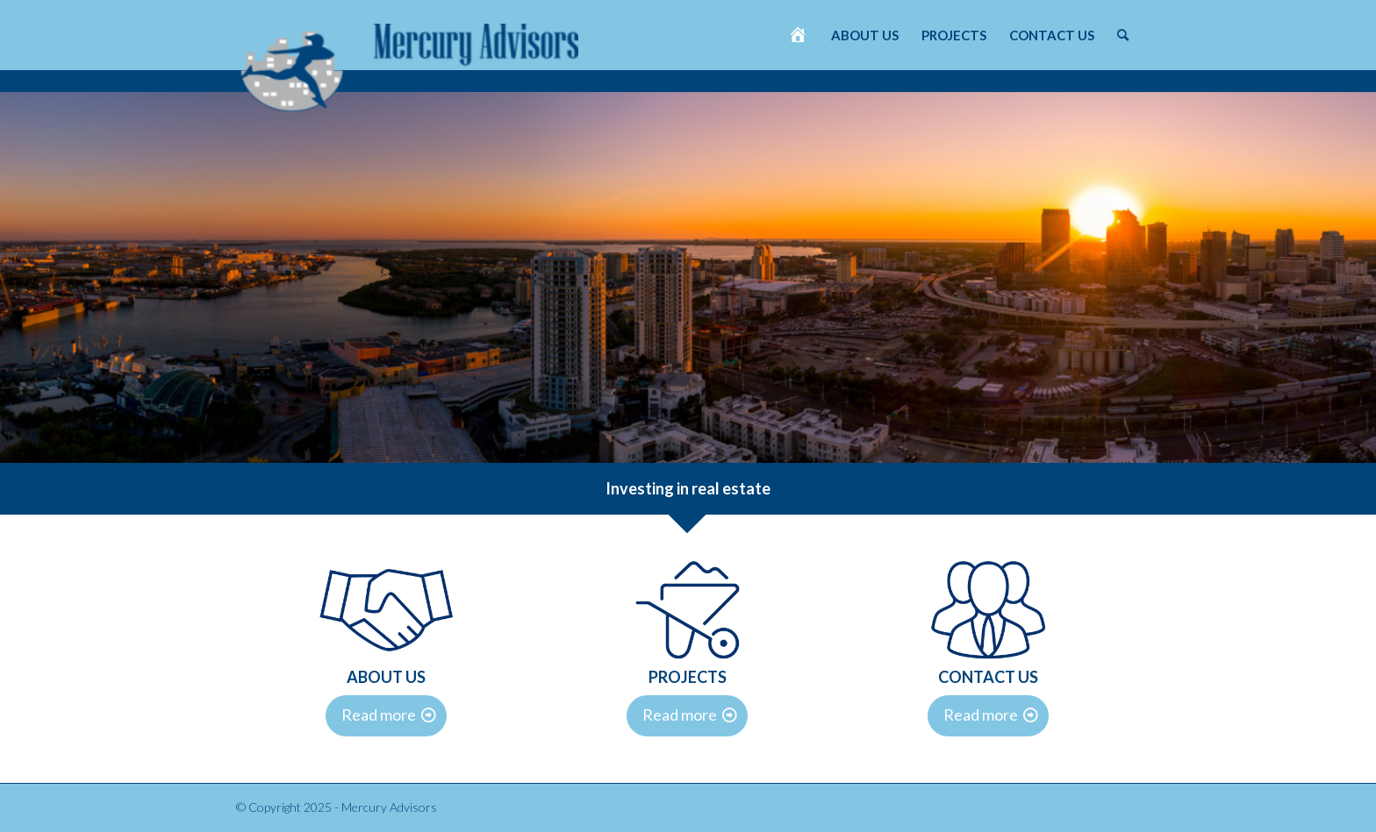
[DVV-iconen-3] (687, 609)
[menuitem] (798, 35)
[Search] (1123, 35)
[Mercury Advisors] (409, 59)
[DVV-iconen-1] (988, 609)
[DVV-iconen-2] (386, 609)
